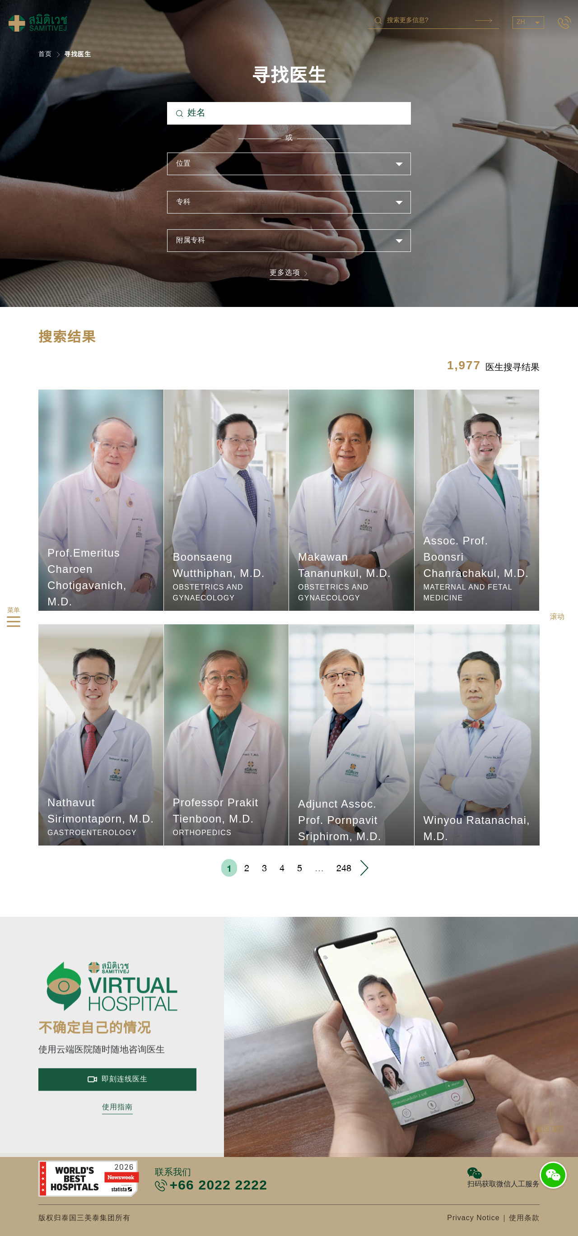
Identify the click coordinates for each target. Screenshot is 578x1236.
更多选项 (289, 274)
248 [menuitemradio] (343, 868)
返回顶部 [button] (550, 1129)
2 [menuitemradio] (246, 868)
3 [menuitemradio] (264, 868)
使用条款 (524, 1218)
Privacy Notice (473, 1218)
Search (483, 20)
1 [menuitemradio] (229, 868)
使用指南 (117, 1134)
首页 (45, 54)
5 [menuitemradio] (299, 868)
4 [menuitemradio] (282, 868)
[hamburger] (13, 623)
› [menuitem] (364, 868)
